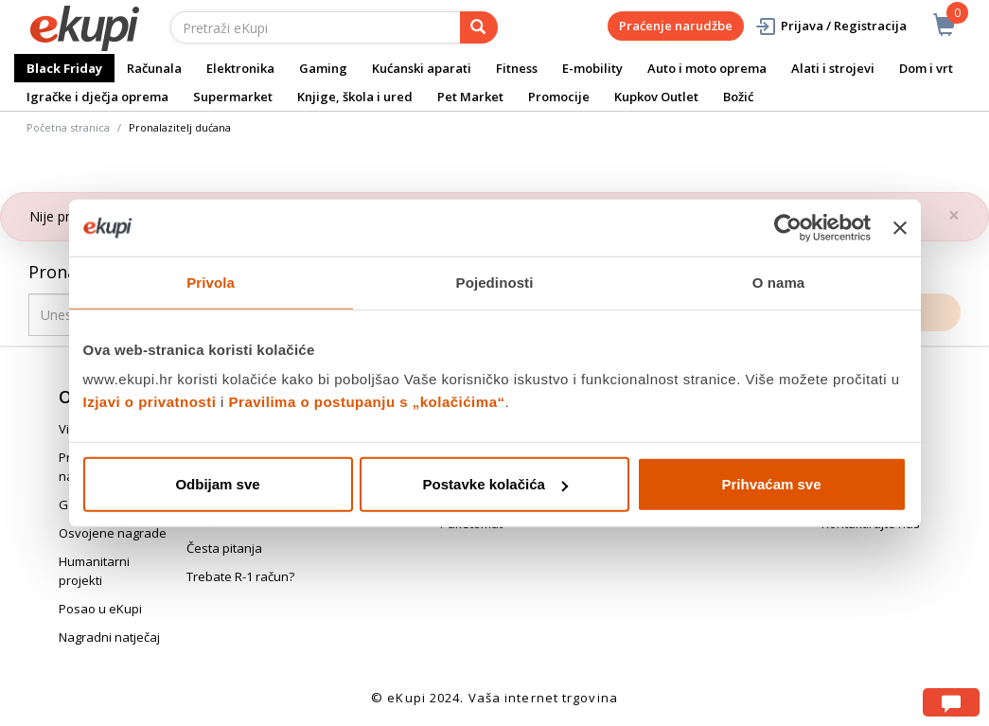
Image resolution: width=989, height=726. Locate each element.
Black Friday (64, 68)
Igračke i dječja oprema (97, 96)
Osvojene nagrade (113, 532)
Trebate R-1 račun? (240, 576)
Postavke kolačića (495, 484)
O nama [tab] (778, 282)
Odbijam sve (217, 484)
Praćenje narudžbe (676, 25)
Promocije (559, 96)
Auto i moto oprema (707, 68)
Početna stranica (68, 127)
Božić (738, 96)
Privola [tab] (210, 282)
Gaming (323, 68)
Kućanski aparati (421, 68)
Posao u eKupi (100, 608)
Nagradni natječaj (109, 637)
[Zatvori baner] (900, 227)
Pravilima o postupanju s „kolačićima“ (367, 402)
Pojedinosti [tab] (495, 282)
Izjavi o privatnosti (150, 402)
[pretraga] (479, 27)
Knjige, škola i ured (355, 96)
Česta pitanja (224, 548)
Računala (154, 68)
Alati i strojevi (832, 68)
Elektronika (240, 68)
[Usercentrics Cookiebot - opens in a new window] (788, 227)
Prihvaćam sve (771, 484)
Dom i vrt (926, 68)
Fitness (517, 68)
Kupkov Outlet (656, 96)
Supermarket (233, 96)
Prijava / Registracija (830, 26)
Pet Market (470, 96)
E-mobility (592, 68)
